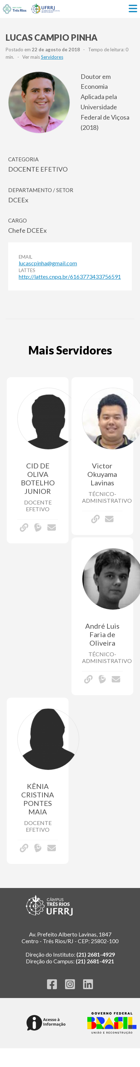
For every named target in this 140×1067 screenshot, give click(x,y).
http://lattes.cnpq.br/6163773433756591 (70, 276)
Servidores (52, 57)
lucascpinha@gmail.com (48, 263)
